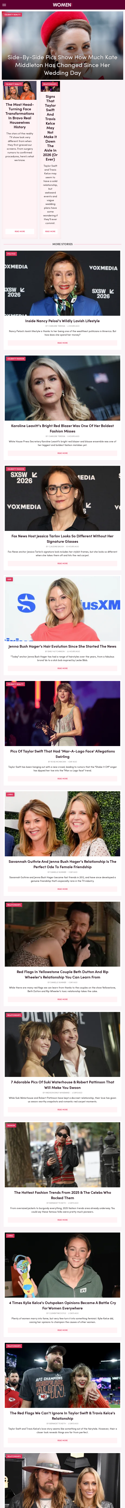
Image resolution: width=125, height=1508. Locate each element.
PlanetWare (67, 1479)
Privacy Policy (68, 1452)
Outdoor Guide (50, 1479)
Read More (32, 160)
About (52, 1452)
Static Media (45, 1458)
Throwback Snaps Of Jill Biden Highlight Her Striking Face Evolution (32, 849)
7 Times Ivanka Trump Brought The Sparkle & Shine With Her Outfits (93, 1115)
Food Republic (76, 1472)
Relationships (72, 85)
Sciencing (82, 1479)
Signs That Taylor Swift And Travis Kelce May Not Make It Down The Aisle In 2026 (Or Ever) (93, 127)
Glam (109, 1472)
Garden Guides (95, 1472)
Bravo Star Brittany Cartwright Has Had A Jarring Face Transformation (32, 1370)
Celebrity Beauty (12, 15)
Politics (10, 181)
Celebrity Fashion (75, 181)
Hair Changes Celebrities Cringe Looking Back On (92, 1199)
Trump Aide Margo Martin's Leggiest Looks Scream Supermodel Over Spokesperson (93, 760)
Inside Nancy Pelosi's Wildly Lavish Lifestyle (32, 218)
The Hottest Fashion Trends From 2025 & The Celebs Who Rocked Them (32, 578)
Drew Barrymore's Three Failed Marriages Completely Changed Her (93, 936)
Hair (69, 268)
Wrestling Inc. (106, 1483)
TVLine (92, 1483)
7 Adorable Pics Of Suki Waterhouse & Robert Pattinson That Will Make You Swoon (93, 488)
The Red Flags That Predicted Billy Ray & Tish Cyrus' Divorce (92, 670)
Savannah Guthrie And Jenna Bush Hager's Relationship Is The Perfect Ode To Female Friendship (93, 396)
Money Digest (17, 1479)
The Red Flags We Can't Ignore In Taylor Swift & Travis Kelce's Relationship (32, 670)
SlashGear (109, 1479)
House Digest (47, 1476)
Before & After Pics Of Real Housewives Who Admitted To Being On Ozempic (32, 1115)
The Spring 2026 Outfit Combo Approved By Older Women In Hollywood (32, 1283)
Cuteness (38, 1472)
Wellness (10, 718)
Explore (51, 1472)
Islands (73, 1476)
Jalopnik (84, 1476)
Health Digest (29, 1476)
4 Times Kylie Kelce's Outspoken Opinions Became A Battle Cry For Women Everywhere (93, 581)
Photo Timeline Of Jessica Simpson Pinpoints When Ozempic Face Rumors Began (92, 1028)
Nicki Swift (33, 1479)
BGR (12, 1472)
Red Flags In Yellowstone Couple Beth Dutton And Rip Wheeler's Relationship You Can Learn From (32, 488)
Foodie (61, 1472)
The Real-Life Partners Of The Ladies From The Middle (32, 1199)
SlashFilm (96, 1479)
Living (70, 354)
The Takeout (78, 1483)
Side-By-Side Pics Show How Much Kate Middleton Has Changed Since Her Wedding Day (63, 65)
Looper (95, 1476)
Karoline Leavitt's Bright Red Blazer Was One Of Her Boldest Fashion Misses (92, 220)
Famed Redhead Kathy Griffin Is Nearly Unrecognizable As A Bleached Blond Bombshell (32, 938)
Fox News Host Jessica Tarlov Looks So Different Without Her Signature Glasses (32, 307)
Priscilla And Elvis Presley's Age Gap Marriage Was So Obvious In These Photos (32, 1028)
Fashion (10, 539)
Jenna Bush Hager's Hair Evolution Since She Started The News (93, 307)
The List (64, 1483)
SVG (17, 1483)
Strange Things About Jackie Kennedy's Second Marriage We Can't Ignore (92, 1283)
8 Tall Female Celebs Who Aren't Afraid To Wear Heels (92, 847)
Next (68, 1427)
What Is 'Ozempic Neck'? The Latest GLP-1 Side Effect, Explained (32, 757)
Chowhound (23, 1472)
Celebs (70, 810)
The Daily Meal (48, 1483)
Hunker (62, 1476)
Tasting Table (29, 1483)
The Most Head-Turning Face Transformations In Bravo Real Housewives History (32, 124)
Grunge (15, 1476)
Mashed (106, 1476)
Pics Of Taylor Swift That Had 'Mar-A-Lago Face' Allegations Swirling (32, 394)
